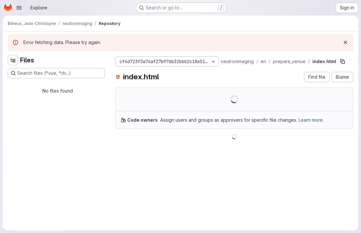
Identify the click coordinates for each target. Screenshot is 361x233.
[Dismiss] (345, 42)
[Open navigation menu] (19, 8)
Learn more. (311, 120)
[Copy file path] (342, 61)
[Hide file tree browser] (13, 60)
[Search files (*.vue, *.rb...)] (56, 73)
